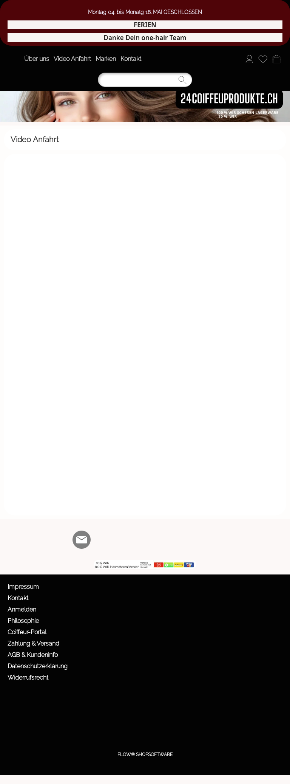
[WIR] (142, 539)
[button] (14, 59)
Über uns (36, 58)
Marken (106, 58)
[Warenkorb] (276, 59)
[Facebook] (102, 539)
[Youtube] (122, 539)
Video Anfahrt (72, 58)
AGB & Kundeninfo (33, 654)
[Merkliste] (263, 59)
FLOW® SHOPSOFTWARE (145, 754)
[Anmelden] (249, 59)
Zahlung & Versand (33, 643)
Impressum (23, 586)
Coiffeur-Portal (27, 632)
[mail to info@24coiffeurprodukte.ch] (81, 539)
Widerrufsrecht (28, 677)
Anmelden (22, 609)
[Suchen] (145, 80)
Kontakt (130, 58)
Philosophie (23, 620)
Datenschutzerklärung (38, 666)
